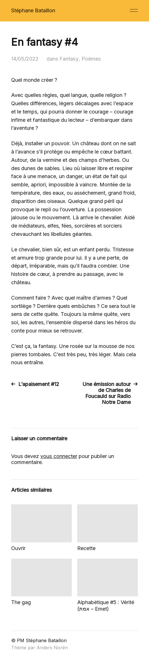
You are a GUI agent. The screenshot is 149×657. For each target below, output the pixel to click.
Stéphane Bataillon (33, 10)
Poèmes (90, 59)
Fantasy (68, 59)
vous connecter (58, 456)
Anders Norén (52, 647)
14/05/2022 (25, 59)
